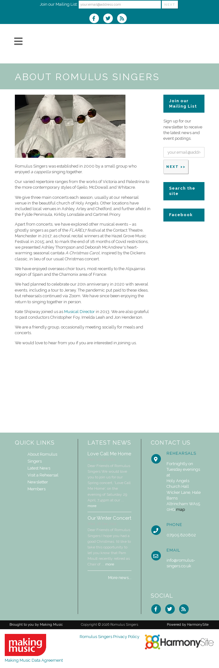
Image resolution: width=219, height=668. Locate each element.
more (92, 506)
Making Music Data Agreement (34, 660)
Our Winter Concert (109, 518)
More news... (119, 577)
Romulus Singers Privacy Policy (109, 636)
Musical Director (79, 311)
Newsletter (37, 482)
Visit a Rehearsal (42, 475)
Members (36, 489)
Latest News (38, 468)
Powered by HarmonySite (188, 625)
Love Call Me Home (109, 454)
